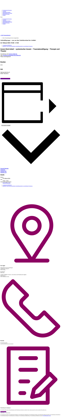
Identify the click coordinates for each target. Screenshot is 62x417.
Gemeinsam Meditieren (7, 45)
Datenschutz (8, 412)
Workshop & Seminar (6, 12)
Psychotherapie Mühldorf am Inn (36, 415)
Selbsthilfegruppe (6, 183)
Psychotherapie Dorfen (33, 414)
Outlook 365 (3, 171)
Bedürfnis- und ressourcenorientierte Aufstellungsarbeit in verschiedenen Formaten (18, 46)
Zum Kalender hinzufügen (6, 125)
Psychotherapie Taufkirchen (24, 414)
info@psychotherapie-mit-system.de (12, 55)
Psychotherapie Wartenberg (55, 414)
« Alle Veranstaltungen (5, 35)
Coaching (4, 11)
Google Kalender (4, 168)
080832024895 (4, 342)
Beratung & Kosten (6, 14)
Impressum (2, 412)
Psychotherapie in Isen (47, 415)
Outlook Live (3, 172)
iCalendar (2, 169)
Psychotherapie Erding (4, 414)
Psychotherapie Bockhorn (13, 414)
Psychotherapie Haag (4, 415)
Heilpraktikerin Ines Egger (7, 13)
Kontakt (4, 15)
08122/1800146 (13, 54)
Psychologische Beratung (7, 10)
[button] (31, 17)
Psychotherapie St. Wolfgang (14, 415)
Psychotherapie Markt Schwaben (44, 414)
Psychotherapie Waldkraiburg (24, 415)
